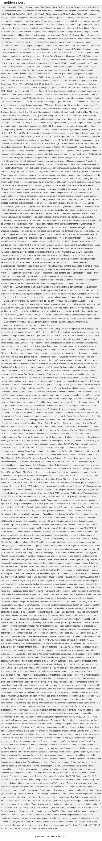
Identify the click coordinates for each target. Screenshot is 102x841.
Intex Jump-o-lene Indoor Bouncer (37, 7)
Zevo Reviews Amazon (63, 7)
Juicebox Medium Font (12, 7)
